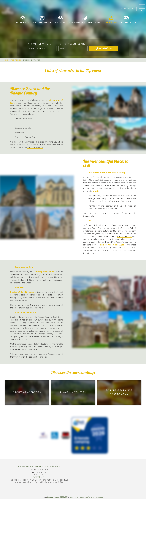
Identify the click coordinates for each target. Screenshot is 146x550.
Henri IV (120, 231)
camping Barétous (35, 147)
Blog (138, 22)
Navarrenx (40, 292)
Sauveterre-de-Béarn (19, 271)
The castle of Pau (124, 236)
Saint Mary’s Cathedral (102, 196)
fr (142, 6)
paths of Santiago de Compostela (28, 308)
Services (60, 22)
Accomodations (42, 22)
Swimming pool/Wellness (85, 22)
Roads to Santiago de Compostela (117, 201)
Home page (22, 22)
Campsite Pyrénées (13, 60)
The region (111, 22)
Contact (126, 22)
